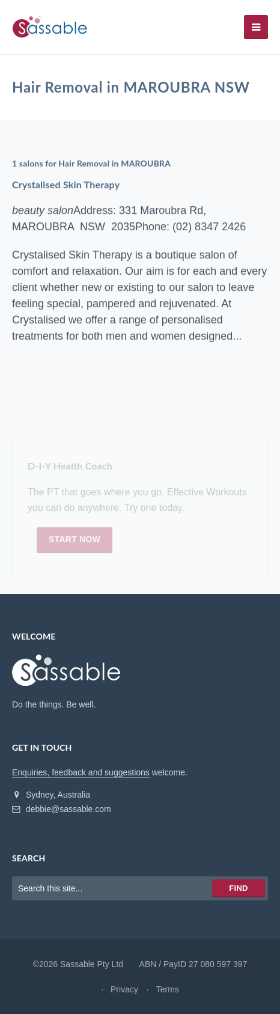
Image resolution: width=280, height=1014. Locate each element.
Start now (74, 541)
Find (238, 888)
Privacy (124, 989)
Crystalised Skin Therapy (66, 184)
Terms (167, 989)
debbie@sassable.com (61, 809)
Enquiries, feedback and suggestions (81, 772)
